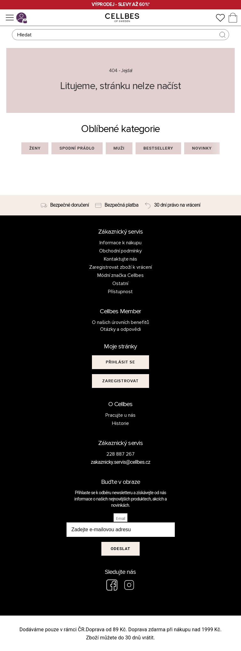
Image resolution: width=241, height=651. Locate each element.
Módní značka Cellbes (120, 275)
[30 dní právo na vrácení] (172, 205)
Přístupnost (120, 291)
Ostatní (120, 283)
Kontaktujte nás (120, 259)
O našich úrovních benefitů (120, 322)
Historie (120, 423)
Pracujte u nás (120, 415)
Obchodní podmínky (120, 251)
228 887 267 (120, 454)
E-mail (120, 518)
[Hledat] (120, 34)
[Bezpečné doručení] (65, 205)
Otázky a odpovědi (120, 329)
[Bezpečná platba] (117, 205)
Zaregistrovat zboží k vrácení (120, 267)
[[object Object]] (120, 362)
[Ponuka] (9, 18)
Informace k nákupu (120, 243)
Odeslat (121, 548)
